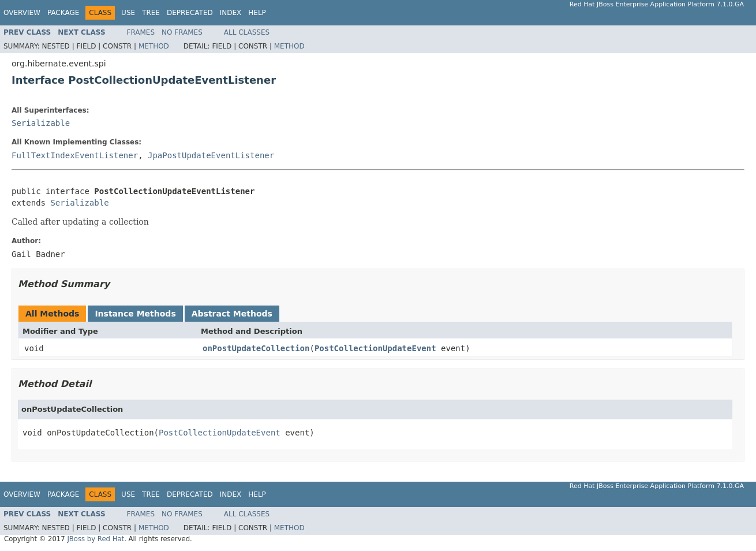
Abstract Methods (232, 313)
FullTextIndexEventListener (75, 155)
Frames (141, 32)
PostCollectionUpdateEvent (375, 348)
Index (231, 13)
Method (154, 46)
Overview (21, 13)
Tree (151, 13)
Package (63, 13)
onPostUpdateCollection (256, 348)
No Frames (182, 32)
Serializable (41, 123)
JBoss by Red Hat (95, 539)
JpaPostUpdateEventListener (211, 155)
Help (257, 13)
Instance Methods (135, 313)
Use (128, 13)
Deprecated (190, 13)
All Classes (247, 32)
